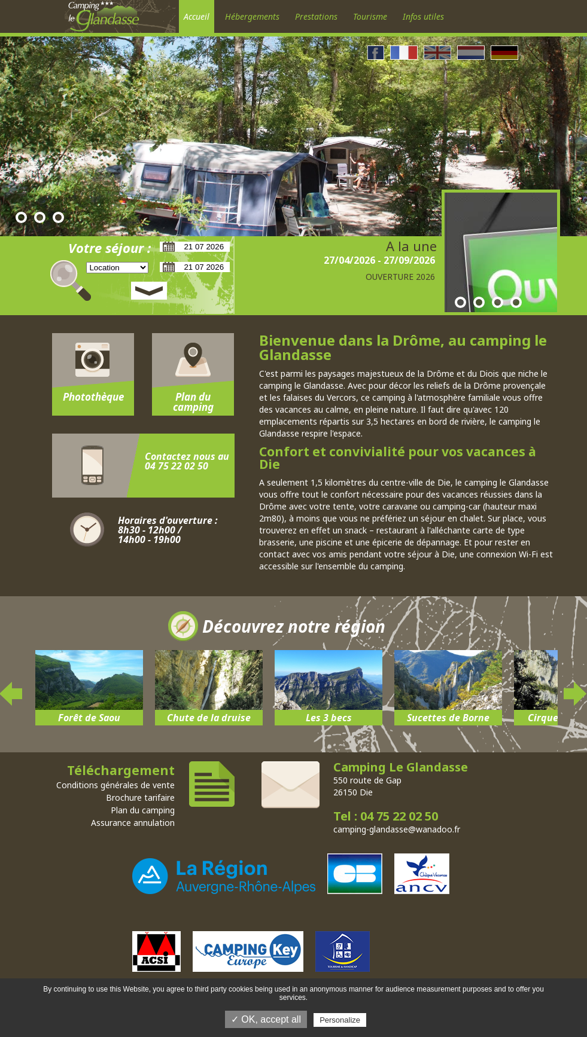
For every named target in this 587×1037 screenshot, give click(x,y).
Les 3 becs (329, 717)
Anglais (437, 52)
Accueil (196, 16)
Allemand (504, 52)
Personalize (340, 1019)
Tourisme (370, 16)
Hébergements (252, 16)
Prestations (316, 16)
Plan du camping (193, 402)
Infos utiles (423, 16)
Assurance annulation (133, 822)
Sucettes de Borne (448, 717)
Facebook (375, 52)
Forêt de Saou (89, 717)
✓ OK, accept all (266, 1019)
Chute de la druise (209, 717)
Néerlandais (471, 52)
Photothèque (93, 397)
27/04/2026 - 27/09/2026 (379, 260)
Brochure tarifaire (140, 797)
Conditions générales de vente (115, 785)
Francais (404, 52)
